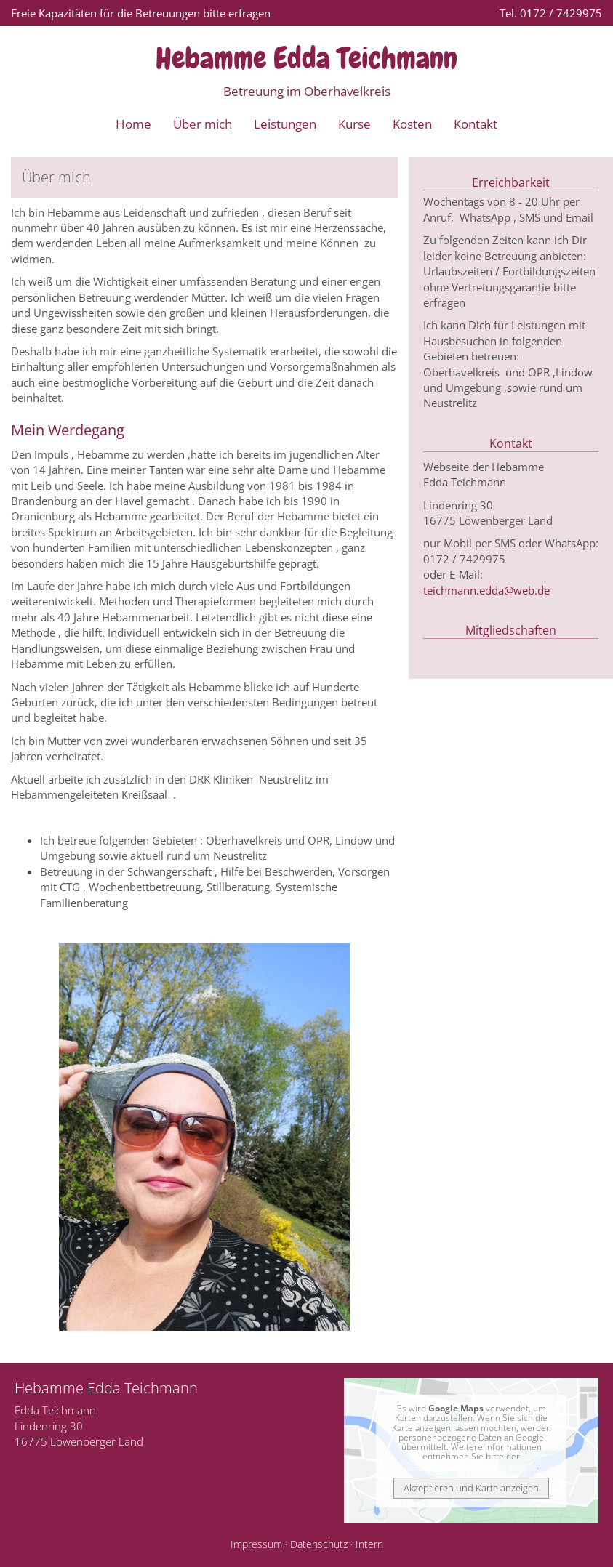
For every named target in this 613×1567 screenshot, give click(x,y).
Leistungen (285, 124)
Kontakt (475, 124)
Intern (369, 1544)
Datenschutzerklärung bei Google (470, 1465)
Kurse (354, 124)
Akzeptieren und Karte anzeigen (471, 1487)
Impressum (256, 1544)
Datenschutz (319, 1544)
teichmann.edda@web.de (486, 590)
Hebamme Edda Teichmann (306, 58)
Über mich (202, 124)
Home (133, 124)
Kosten (412, 124)
